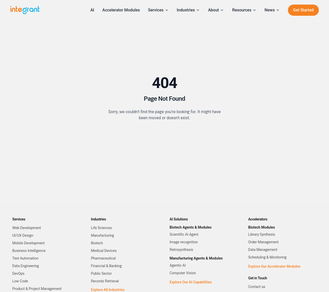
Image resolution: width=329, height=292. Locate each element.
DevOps (18, 273)
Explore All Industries (108, 290)
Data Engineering (25, 266)
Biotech (97, 243)
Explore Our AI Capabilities (191, 282)
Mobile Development (28, 243)
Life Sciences (101, 228)
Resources (244, 10)
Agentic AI (178, 265)
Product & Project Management (37, 289)
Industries (188, 10)
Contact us (256, 287)
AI (92, 10)
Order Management (263, 242)
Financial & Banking (106, 266)
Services (158, 10)
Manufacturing (102, 235)
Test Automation (25, 258)
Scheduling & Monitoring (267, 257)
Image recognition (184, 242)
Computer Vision (183, 273)
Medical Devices (104, 251)
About (216, 10)
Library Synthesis (261, 234)
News (272, 10)
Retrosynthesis (181, 250)
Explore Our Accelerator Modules (274, 266)
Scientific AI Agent (184, 234)
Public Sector (101, 273)
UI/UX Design (22, 235)
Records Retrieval (105, 281)
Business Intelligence (29, 251)
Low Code (20, 281)
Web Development (26, 228)
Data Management (263, 250)
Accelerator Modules (121, 10)
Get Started (303, 10)
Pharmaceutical (103, 258)
